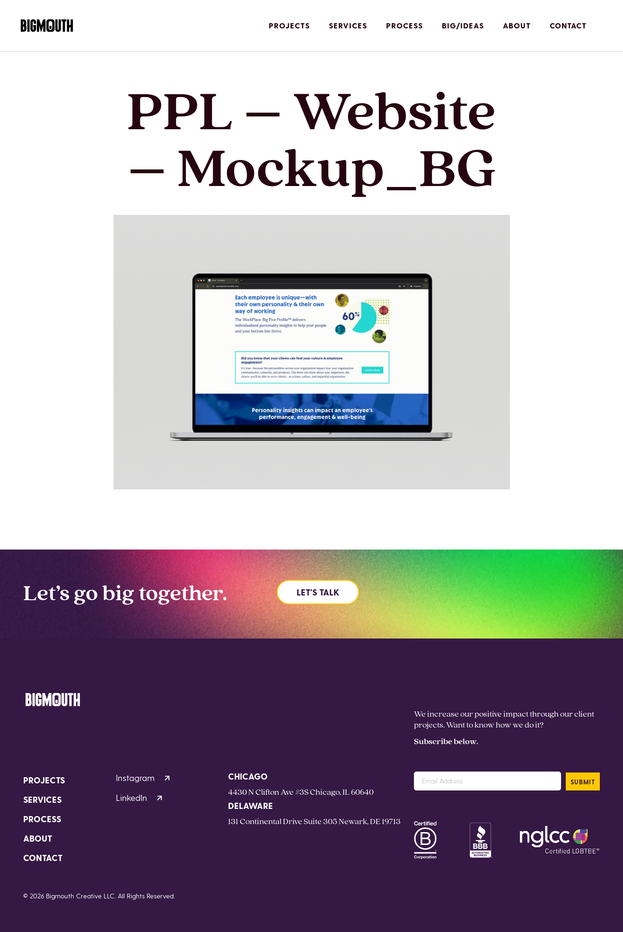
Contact (568, 25)
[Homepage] (46, 26)
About (517, 25)
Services (348, 25)
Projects (289, 25)
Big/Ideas (463, 25)
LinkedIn (139, 797)
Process (404, 25)
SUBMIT (582, 781)
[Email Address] (487, 781)
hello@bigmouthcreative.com (469, 696)
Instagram (143, 777)
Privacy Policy (199, 896)
